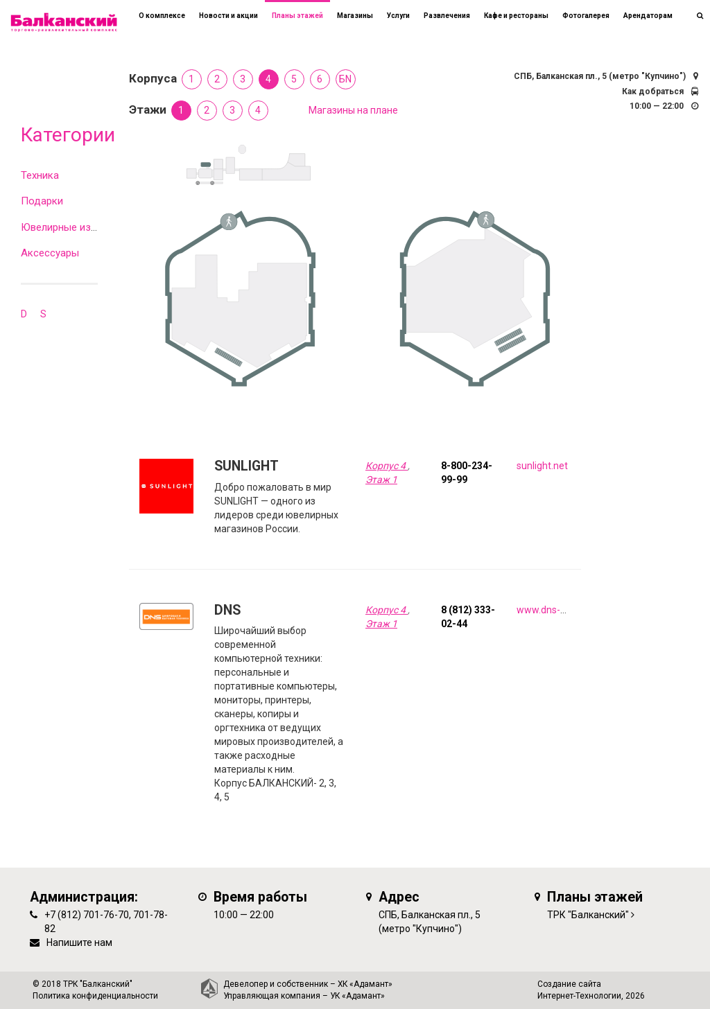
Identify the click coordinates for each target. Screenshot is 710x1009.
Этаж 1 (381, 479)
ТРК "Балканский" (588, 914)
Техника (40, 175)
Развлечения (447, 15)
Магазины (355, 15)
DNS (227, 610)
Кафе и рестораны (516, 15)
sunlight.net (542, 465)
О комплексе (162, 15)
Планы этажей (297, 15)
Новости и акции (228, 15)
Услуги (398, 15)
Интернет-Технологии (579, 996)
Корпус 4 (386, 465)
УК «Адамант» (357, 996)
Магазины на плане (353, 110)
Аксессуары (50, 253)
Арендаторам (648, 15)
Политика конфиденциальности (95, 996)
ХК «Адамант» (365, 984)
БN (345, 79)
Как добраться (653, 91)
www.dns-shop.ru (555, 609)
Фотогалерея (585, 15)
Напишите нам (79, 942)
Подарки (42, 201)
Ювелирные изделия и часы (88, 227)
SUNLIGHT (246, 466)
